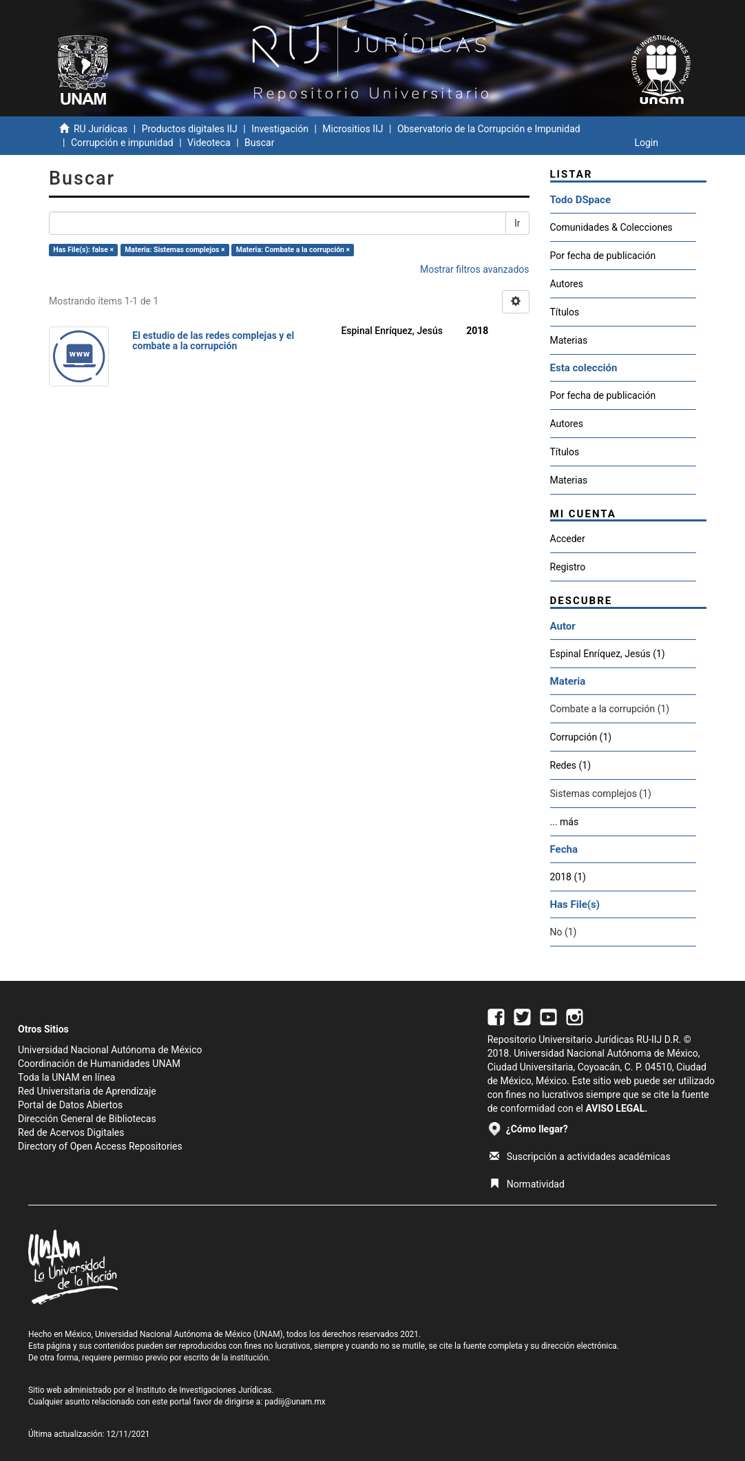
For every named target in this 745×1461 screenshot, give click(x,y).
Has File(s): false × (83, 249)
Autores (566, 283)
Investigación (279, 128)
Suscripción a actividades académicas (580, 1156)
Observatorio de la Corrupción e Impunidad (488, 128)
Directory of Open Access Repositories (100, 1146)
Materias (569, 340)
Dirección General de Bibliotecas (87, 1118)
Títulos (565, 312)
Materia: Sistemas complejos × (175, 249)
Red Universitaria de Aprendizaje (87, 1091)
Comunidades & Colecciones (611, 227)
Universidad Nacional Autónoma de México (110, 1049)
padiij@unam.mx (295, 1402)
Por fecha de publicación (603, 255)
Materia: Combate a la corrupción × (293, 249)
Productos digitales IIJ (190, 128)
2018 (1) (568, 876)
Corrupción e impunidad (122, 142)
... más (564, 821)
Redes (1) (570, 765)
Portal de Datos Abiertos (70, 1104)
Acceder (567, 538)
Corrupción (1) (581, 737)
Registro (568, 566)
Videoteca (209, 142)
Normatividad (527, 1184)
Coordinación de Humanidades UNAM (99, 1063)
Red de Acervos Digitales (71, 1132)
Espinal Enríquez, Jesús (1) (607, 653)
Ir (517, 223)
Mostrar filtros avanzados (474, 269)
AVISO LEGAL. (616, 1108)
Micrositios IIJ (352, 128)
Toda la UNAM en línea (66, 1077)
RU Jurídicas (100, 128)
